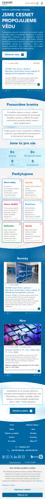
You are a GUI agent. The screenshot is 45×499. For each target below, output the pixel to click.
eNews (33, 441)
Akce (22, 320)
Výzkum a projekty (12, 433)
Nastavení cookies (8, 485)
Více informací (38, 481)
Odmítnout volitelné (22, 490)
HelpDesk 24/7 (22, 447)
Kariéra (11, 437)
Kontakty (33, 437)
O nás (12, 425)
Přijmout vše (23, 495)
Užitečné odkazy (33, 425)
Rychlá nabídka (31, 3)
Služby (11, 429)
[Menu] (42, 3)
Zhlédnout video (14, 54)
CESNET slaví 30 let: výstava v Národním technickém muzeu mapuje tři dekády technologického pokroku (22, 71)
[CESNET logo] (7, 3)
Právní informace (15, 462)
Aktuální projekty (22, 410)
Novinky (22, 258)
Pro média (11, 441)
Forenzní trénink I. (11, 359)
